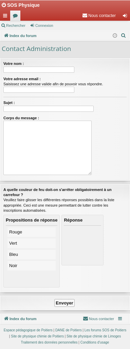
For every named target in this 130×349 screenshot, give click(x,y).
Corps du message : (21, 118)
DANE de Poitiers (68, 330)
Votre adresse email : (22, 79)
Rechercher (15, 25)
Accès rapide (6, 17)
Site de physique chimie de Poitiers (37, 336)
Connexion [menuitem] (126, 17)
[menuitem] (99, 16)
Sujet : (9, 103)
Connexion (44, 25)
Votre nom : (13, 64)
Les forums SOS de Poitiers (105, 330)
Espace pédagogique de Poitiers (28, 330)
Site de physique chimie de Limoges (94, 336)
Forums (16, 17)
